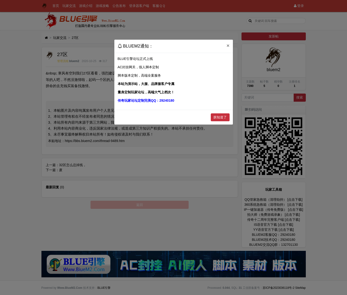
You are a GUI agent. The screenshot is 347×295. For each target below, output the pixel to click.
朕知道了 (220, 117)
